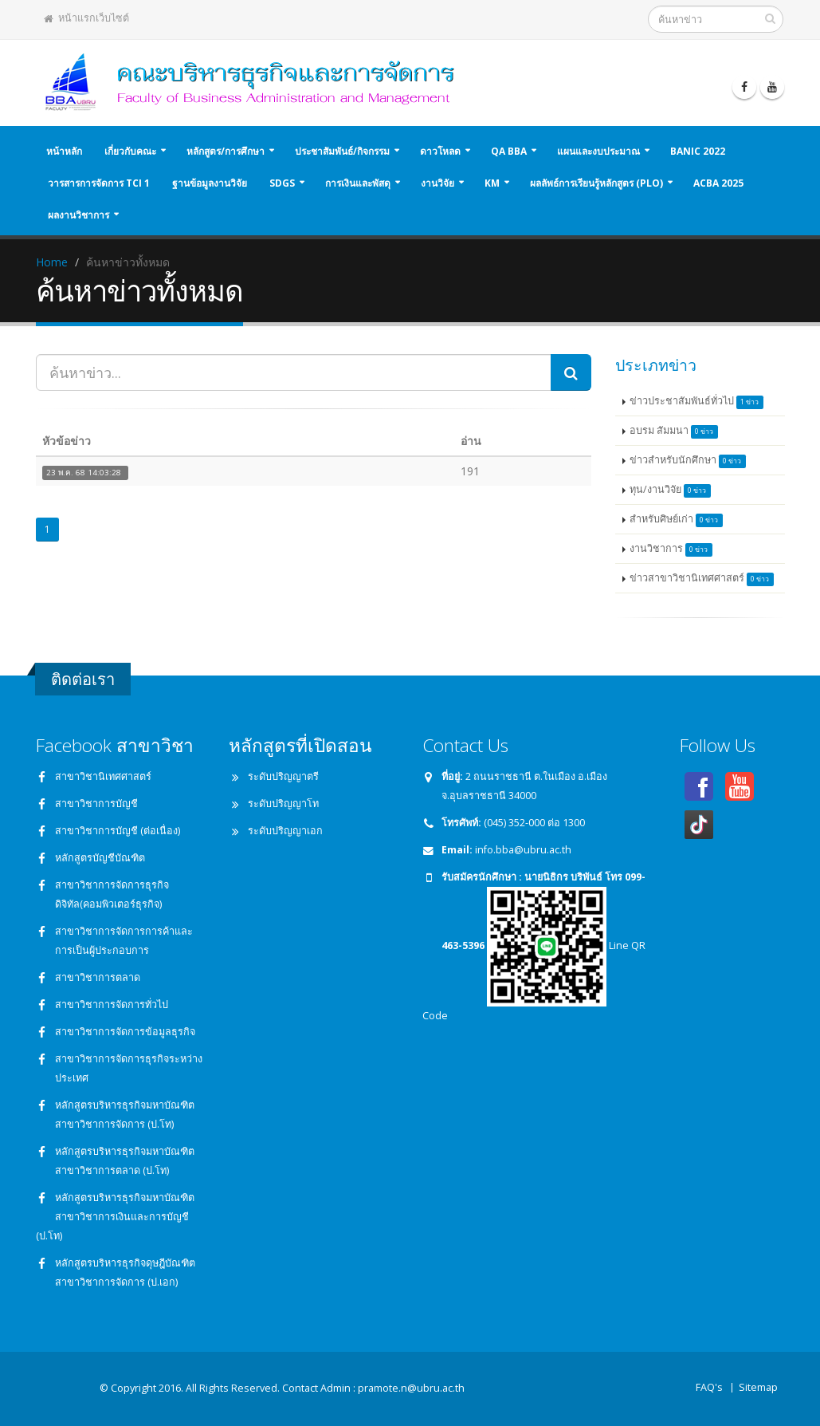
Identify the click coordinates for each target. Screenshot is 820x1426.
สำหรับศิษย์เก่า (676, 519)
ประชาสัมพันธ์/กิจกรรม (342, 151)
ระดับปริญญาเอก (285, 830)
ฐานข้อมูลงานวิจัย (209, 183)
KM (492, 183)
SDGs (282, 183)
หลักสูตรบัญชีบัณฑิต (100, 858)
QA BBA (509, 151)
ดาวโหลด (440, 151)
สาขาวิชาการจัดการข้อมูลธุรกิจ (125, 1031)
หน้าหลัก (64, 151)
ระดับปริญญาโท (283, 803)
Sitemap (758, 1387)
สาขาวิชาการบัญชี (96, 803)
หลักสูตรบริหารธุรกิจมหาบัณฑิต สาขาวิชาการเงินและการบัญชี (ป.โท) (115, 1217)
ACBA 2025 (718, 183)
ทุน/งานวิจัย (670, 490)
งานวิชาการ (671, 549)
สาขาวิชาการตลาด (97, 977)
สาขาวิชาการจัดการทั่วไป (111, 1004)
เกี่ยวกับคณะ (130, 151)
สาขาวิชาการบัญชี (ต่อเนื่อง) (117, 830)
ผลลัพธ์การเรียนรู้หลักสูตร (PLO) (596, 183)
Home (52, 262)
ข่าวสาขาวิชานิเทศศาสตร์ (702, 578)
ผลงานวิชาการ (78, 215)
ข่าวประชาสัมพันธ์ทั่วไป (696, 401)
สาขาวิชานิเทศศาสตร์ (103, 776)
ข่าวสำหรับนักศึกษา (688, 460)
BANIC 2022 (697, 151)
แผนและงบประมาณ (598, 151)
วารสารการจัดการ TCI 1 (99, 183)
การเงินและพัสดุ (357, 183)
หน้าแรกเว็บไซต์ (86, 18)
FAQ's (709, 1387)
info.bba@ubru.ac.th (523, 850)
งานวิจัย (437, 183)
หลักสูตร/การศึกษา (225, 151)
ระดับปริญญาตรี (283, 776)
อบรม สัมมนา (674, 431)
